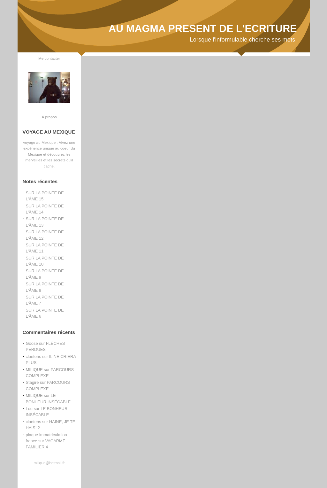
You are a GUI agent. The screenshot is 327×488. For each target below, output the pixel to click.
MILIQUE (34, 369)
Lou (29, 408)
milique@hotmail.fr (49, 463)
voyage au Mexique (39, 142)
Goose (32, 343)
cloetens (33, 356)
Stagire (32, 382)
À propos (49, 117)
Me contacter (49, 58)
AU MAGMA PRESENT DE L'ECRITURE (203, 28)
